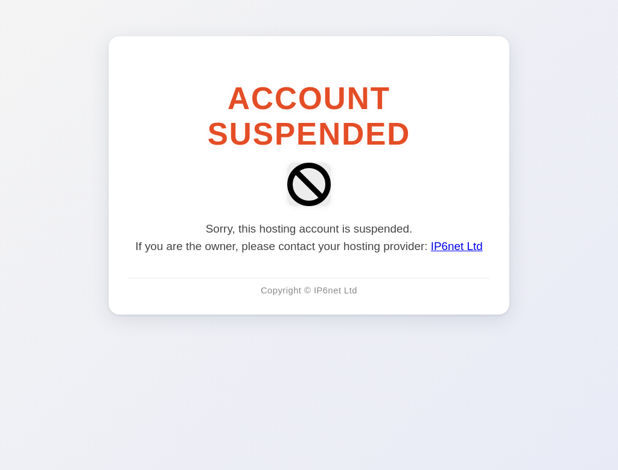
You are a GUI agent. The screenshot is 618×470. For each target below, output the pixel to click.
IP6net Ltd (457, 246)
